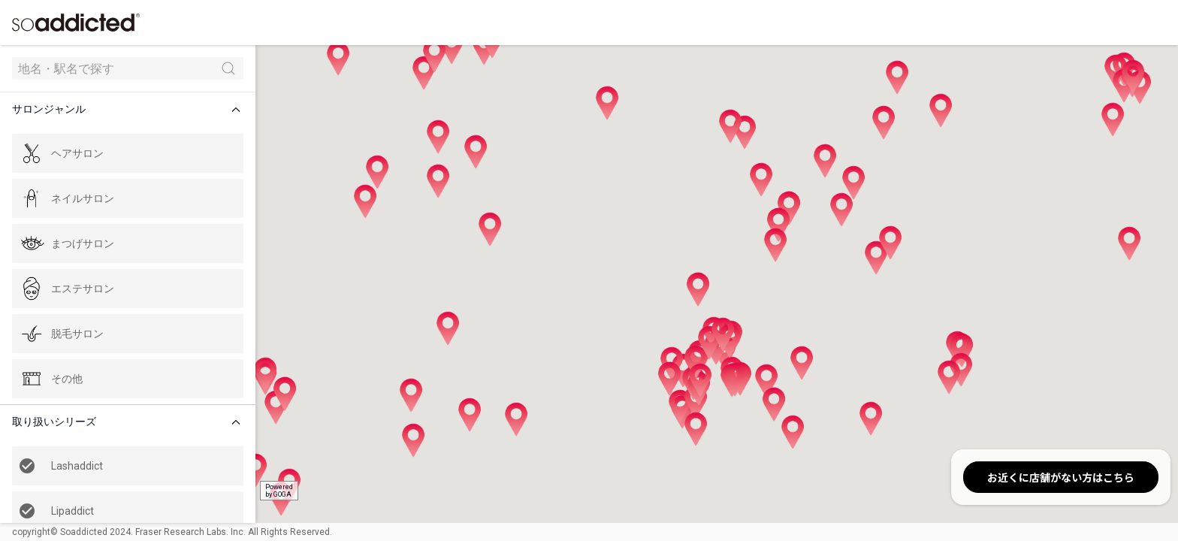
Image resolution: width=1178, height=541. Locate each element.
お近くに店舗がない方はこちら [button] (1060, 477)
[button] (130, 109)
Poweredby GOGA (279, 490)
